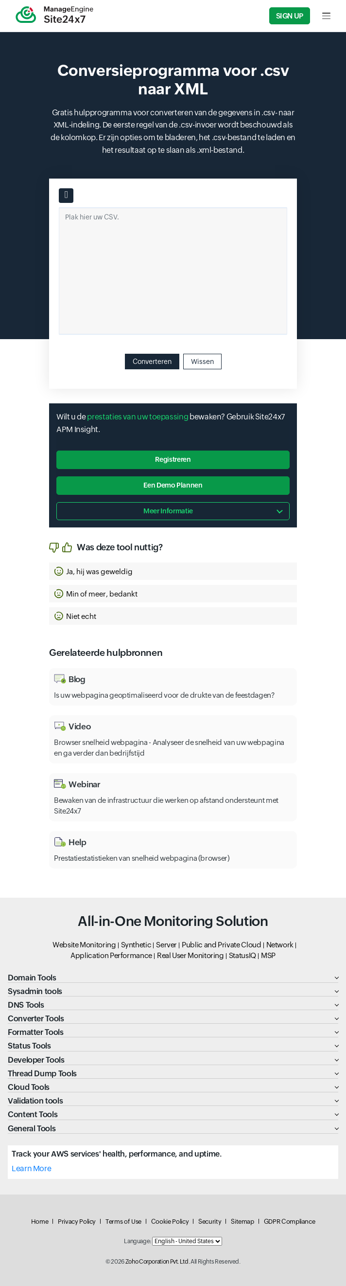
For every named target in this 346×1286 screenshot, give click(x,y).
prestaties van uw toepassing (137, 416)
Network (280, 945)
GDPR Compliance (289, 1221)
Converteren (152, 361)
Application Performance (111, 955)
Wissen (202, 361)
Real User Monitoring (190, 955)
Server (166, 945)
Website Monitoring (84, 945)
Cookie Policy (170, 1221)
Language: (137, 1241)
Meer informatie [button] (168, 511)
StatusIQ (242, 955)
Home (40, 1221)
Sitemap (242, 1221)
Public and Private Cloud (221, 945)
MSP (268, 955)
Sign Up (289, 16)
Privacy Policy (77, 1221)
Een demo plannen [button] (172, 485)
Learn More (31, 1168)
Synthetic (136, 945)
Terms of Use (123, 1221)
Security (209, 1221)
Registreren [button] (172, 459)
